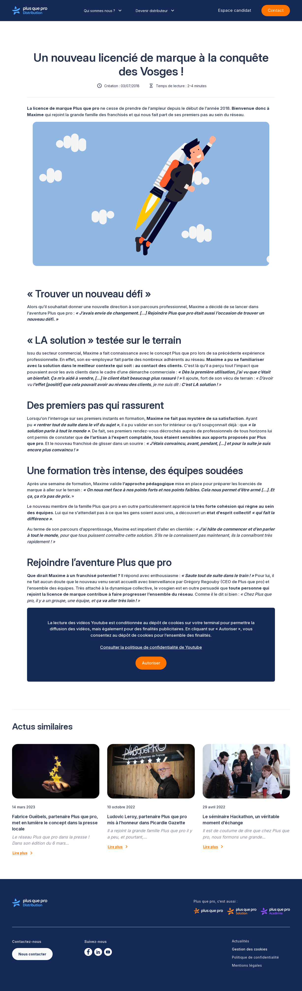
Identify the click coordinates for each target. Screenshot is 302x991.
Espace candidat (234, 10)
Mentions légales (247, 965)
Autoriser (151, 663)
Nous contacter (32, 954)
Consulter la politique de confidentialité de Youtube (151, 647)
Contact (276, 10)
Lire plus (23, 853)
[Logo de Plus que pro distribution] (29, 10)
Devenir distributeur (156, 10)
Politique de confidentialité (255, 957)
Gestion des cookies (249, 949)
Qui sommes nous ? (103, 10)
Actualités (240, 941)
